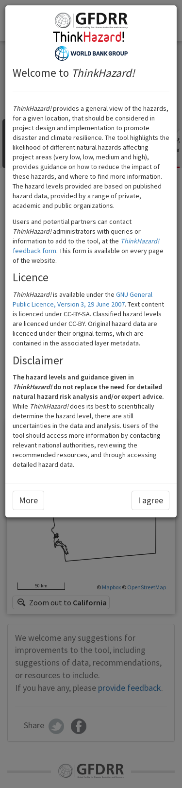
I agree (150, 500)
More (28, 500)
